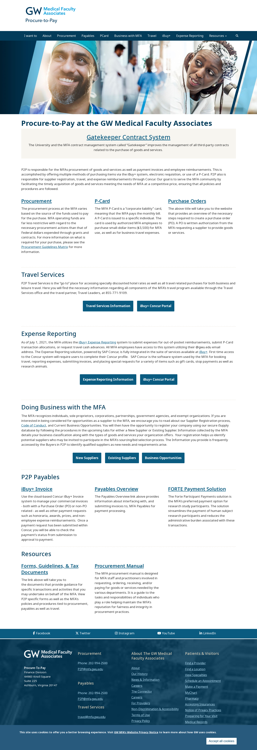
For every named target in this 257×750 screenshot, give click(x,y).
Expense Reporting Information (108, 379)
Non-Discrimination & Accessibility (155, 709)
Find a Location (195, 669)
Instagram (126, 633)
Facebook (43, 633)
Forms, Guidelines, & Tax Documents (50, 568)
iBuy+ (166, 36)
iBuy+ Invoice (37, 489)
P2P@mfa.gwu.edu (90, 669)
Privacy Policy (140, 721)
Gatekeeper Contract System (128, 137)
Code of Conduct (33, 425)
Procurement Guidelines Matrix (44, 247)
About (47, 36)
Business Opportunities (163, 458)
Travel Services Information (108, 306)
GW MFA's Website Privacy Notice (136, 732)
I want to (30, 36)
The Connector (141, 691)
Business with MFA (128, 36)
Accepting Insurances (200, 704)
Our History (139, 674)
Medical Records (196, 722)
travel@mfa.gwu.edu (91, 717)
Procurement (66, 36)
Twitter (85, 633)
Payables (88, 36)
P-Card (102, 201)
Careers (136, 686)
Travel (151, 36)
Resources (218, 36)
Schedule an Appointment (203, 681)
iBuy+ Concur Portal (155, 306)
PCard (104, 36)
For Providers (140, 703)
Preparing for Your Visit (201, 716)
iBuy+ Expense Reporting (97, 342)
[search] (237, 35)
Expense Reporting (190, 36)
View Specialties (196, 675)
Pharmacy (192, 698)
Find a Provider (195, 663)
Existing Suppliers (122, 458)
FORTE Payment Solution (197, 489)
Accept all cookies (221, 741)
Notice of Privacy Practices (203, 710)
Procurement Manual (119, 565)
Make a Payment (196, 687)
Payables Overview (116, 489)
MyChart (191, 693)
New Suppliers (87, 458)
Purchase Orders (187, 201)
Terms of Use (140, 715)
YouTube (168, 633)
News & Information (145, 680)
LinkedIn (209, 633)
